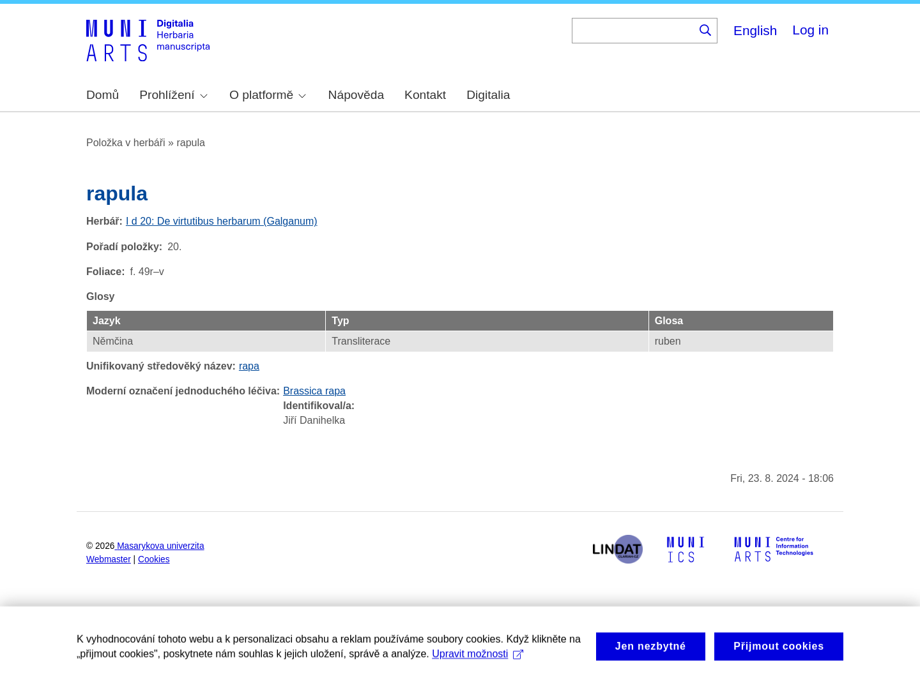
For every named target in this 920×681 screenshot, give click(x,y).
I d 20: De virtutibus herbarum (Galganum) (222, 221)
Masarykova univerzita (160, 546)
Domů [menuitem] (102, 95)
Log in (810, 29)
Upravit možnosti (477, 666)
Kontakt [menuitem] (425, 95)
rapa (249, 366)
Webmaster (108, 559)
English (755, 30)
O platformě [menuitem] (267, 95)
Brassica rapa (314, 390)
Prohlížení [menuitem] (173, 95)
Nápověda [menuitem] (356, 95)
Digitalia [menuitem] (488, 95)
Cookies (154, 559)
